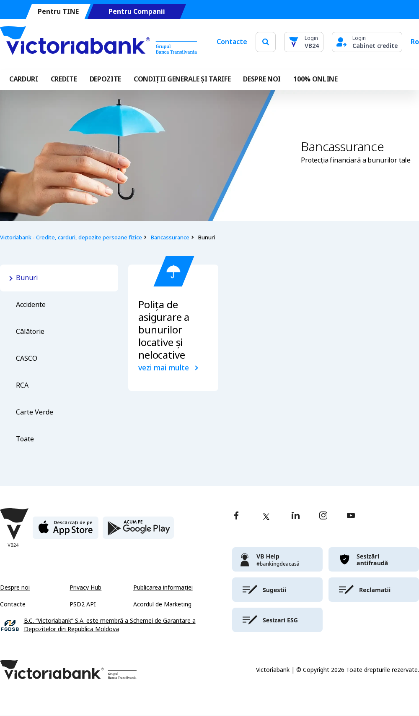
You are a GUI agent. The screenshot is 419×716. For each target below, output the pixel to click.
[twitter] (266, 516)
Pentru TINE (58, 12)
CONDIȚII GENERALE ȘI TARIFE (182, 79)
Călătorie (30, 331)
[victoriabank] (277, 559)
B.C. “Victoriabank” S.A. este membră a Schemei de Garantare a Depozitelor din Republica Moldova (110, 625)
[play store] (138, 531)
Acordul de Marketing (162, 604)
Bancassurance (169, 237)
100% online (315, 79)
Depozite (105, 79)
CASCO (26, 358)
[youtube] (351, 516)
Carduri (23, 79)
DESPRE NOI (262, 79)
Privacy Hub (85, 587)
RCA (22, 385)
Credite (64, 79)
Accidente (31, 304)
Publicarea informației (163, 587)
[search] (265, 42)
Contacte (232, 42)
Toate (25, 439)
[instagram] (323, 516)
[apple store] (65, 531)
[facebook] (236, 516)
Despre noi (15, 587)
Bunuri (27, 278)
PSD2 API (83, 604)
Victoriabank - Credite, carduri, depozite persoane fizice (71, 237)
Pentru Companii (137, 12)
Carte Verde (34, 412)
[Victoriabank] (98, 42)
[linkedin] (296, 516)
